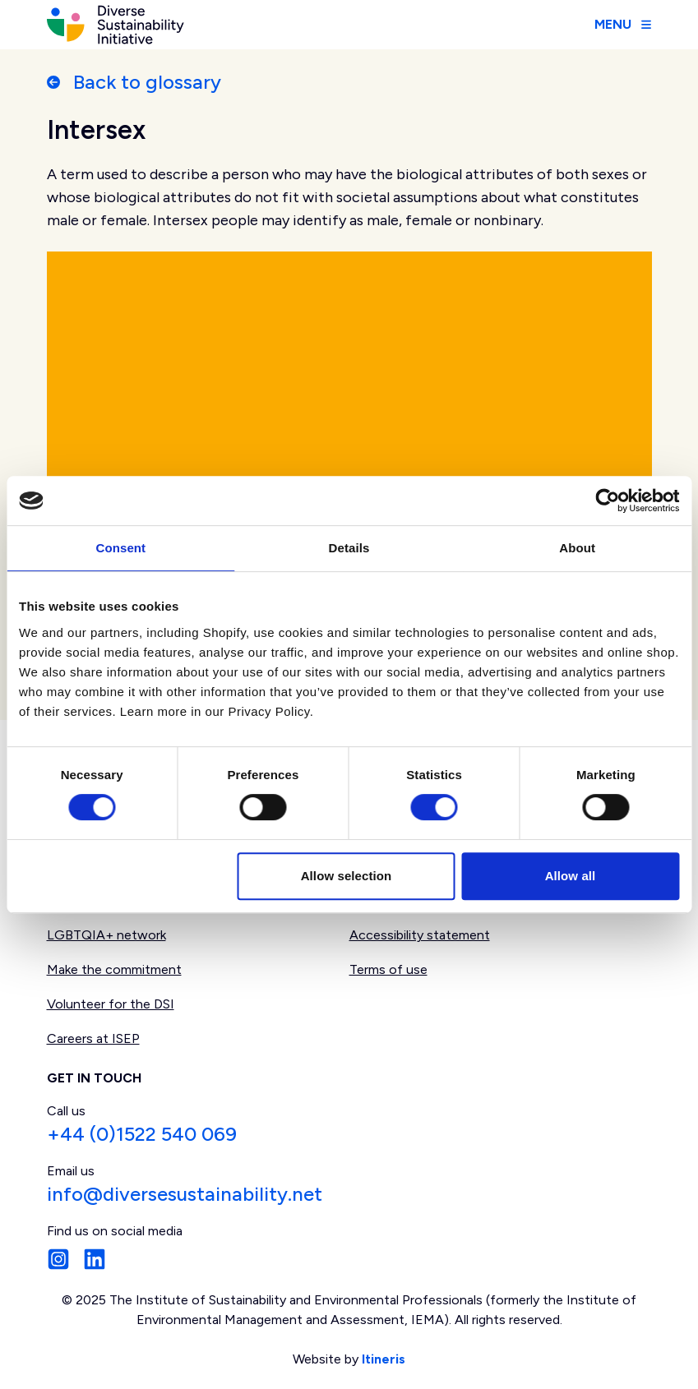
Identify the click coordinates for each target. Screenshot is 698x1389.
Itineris (383, 1359)
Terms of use (388, 969)
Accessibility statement (419, 935)
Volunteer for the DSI (110, 1004)
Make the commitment (114, 969)
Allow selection (346, 876)
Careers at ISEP (93, 1038)
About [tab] (577, 548)
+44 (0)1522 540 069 (142, 1134)
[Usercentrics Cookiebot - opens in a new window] (607, 500)
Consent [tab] (120, 548)
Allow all (570, 876)
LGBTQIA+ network (106, 935)
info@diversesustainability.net (184, 1194)
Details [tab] (349, 548)
